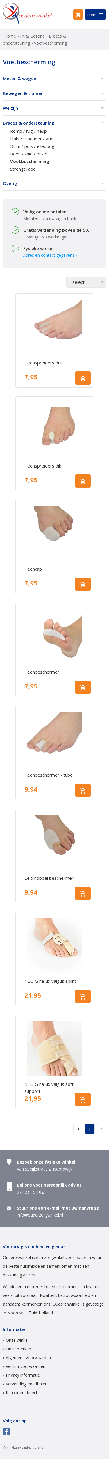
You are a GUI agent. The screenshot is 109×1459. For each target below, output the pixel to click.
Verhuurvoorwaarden (25, 1366)
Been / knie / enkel (28, 154)
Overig (10, 183)
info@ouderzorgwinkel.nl (40, 1215)
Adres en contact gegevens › (50, 255)
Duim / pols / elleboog (32, 146)
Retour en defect (21, 1392)
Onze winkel (17, 1340)
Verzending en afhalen (26, 1384)
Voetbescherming (29, 161)
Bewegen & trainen (23, 93)
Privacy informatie (23, 1375)
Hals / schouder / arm (32, 138)
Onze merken (18, 1349)
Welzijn (10, 108)
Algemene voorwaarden (28, 1357)
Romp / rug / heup (28, 131)
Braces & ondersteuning (28, 123)
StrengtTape (23, 169)
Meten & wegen (19, 78)
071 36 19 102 (30, 1192)
